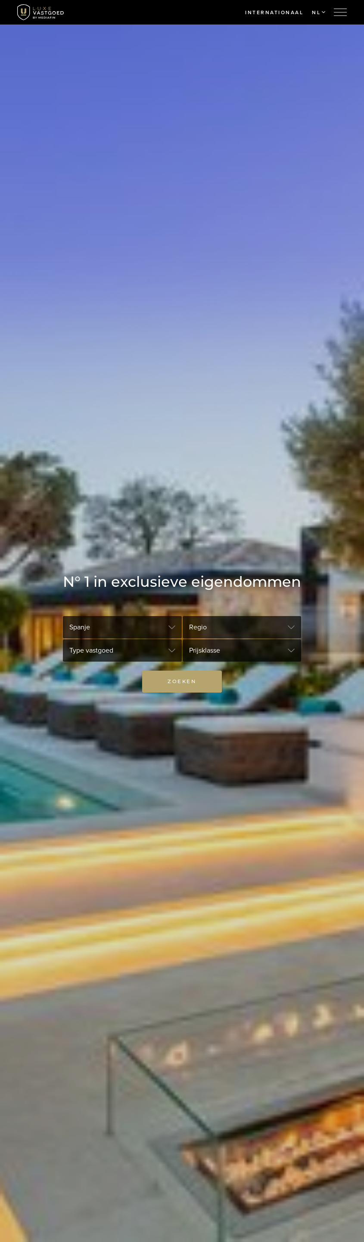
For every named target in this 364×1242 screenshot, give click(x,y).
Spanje (79, 627)
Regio (198, 627)
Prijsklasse (204, 650)
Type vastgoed (91, 650)
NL (318, 12)
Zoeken (182, 681)
